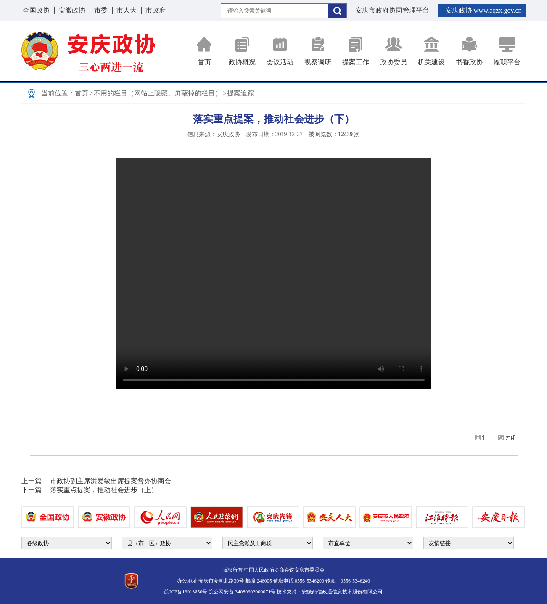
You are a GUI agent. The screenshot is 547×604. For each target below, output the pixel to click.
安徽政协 (71, 10)
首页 (204, 51)
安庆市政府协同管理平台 (392, 10)
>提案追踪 (238, 93)
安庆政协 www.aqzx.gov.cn (483, 10)
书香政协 (469, 51)
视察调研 (317, 51)
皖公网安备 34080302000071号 (242, 592)
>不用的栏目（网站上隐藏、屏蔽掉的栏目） (156, 93)
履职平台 (507, 51)
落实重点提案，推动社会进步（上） (104, 489)
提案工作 (355, 51)
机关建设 (431, 51)
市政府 (155, 10)
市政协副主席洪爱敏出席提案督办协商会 (110, 481)
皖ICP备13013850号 (186, 592)
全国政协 (36, 10)
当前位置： (58, 93)
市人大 (126, 10)
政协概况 (242, 51)
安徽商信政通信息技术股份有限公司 (342, 592)
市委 (101, 10)
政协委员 (393, 51)
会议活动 (280, 51)
